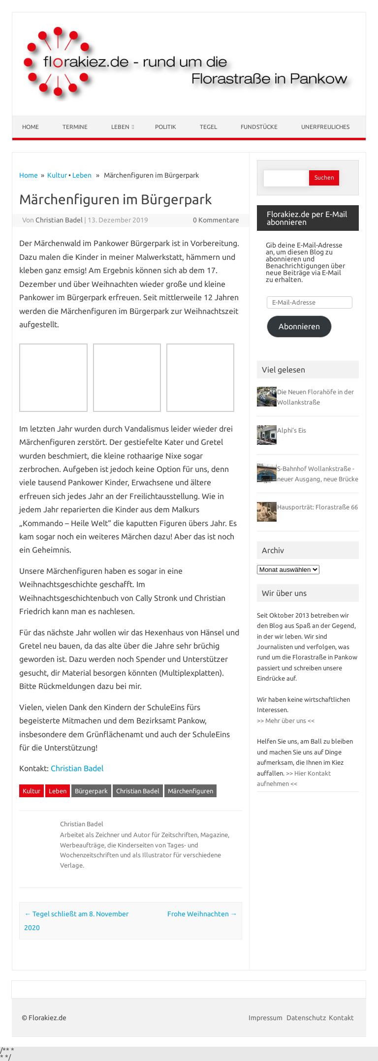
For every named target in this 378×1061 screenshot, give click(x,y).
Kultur (57, 175)
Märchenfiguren (190, 790)
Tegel (208, 127)
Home (30, 127)
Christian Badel (59, 220)
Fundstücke (259, 127)
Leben (120, 127)
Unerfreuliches (325, 127)
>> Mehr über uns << (286, 720)
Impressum (266, 1018)
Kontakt (341, 1018)
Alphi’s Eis (291, 430)
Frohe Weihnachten (202, 914)
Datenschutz (306, 1018)
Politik (165, 127)
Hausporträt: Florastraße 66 (317, 506)
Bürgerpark (91, 790)
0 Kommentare (216, 220)
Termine (75, 127)
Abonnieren (299, 326)
